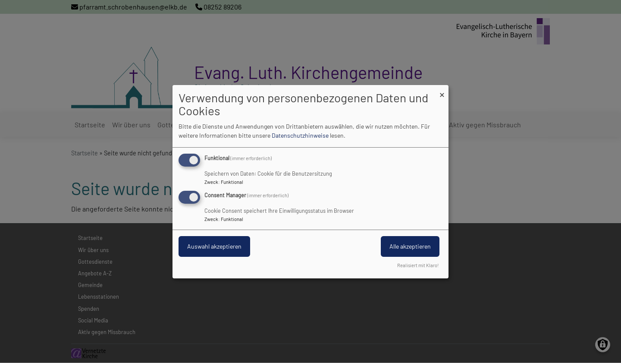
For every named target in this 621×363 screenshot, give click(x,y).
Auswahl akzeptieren (214, 246)
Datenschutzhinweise (300, 135)
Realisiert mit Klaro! (418, 265)
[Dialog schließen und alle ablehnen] (442, 90)
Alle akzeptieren (410, 246)
